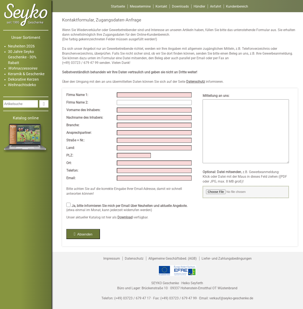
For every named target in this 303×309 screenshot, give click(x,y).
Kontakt (161, 6)
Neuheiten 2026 (21, 46)
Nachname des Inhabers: (84, 118)
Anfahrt (215, 6)
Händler (199, 6)
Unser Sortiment (25, 37)
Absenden (83, 233)
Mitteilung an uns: (216, 96)
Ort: (69, 163)
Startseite (118, 6)
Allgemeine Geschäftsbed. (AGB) (172, 258)
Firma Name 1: (77, 95)
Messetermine (140, 6)
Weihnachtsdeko (22, 85)
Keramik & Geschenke (26, 74)
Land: (70, 148)
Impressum (111, 258)
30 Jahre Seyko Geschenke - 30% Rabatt (22, 57)
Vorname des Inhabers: (83, 110)
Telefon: (72, 170)
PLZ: (69, 155)
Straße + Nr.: (75, 140)
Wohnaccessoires (22, 68)
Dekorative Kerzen (23, 79)
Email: (71, 178)
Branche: (72, 125)
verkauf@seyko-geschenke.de (231, 298)
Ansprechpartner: (79, 133)
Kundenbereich (237, 6)
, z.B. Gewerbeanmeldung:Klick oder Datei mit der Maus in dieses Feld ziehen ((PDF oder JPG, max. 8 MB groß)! (245, 176)
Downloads (180, 6)
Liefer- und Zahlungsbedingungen (227, 258)
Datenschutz (134, 258)
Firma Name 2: (77, 102)
